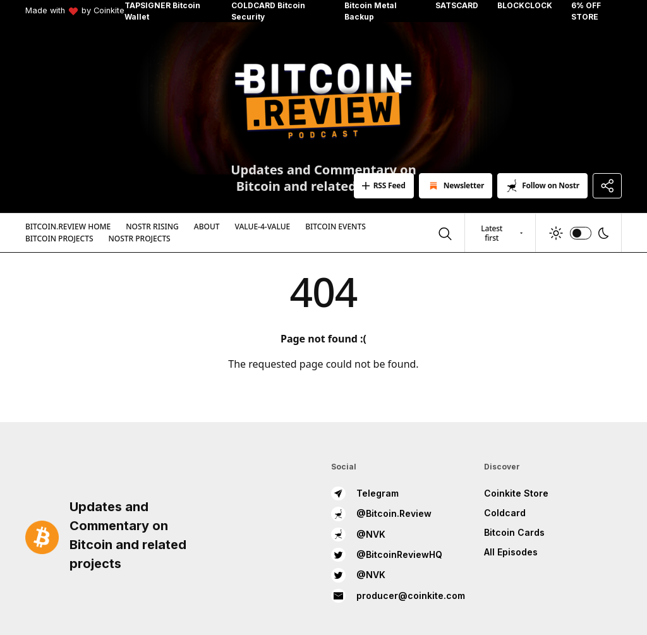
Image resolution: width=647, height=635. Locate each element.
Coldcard (505, 512)
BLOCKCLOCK (524, 5)
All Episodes (511, 552)
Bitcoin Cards (514, 532)
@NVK (358, 534)
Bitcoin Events (335, 226)
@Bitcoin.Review (381, 514)
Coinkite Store (516, 493)
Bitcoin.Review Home (68, 226)
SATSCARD (456, 5)
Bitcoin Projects (59, 238)
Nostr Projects (140, 238)
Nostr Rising (152, 226)
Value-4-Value (263, 226)
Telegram (365, 493)
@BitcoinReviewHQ (386, 555)
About (207, 226)
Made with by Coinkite (74, 11)
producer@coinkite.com (398, 596)
